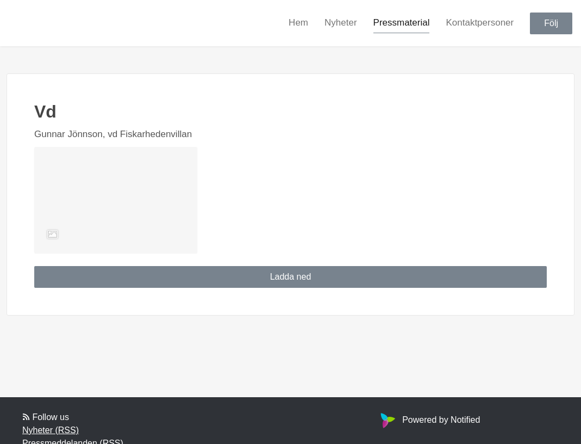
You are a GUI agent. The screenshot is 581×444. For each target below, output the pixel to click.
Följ (551, 23)
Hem (298, 22)
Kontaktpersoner (480, 22)
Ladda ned (290, 276)
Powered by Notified (429, 419)
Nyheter (340, 22)
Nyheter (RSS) (50, 430)
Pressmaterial (401, 22)
